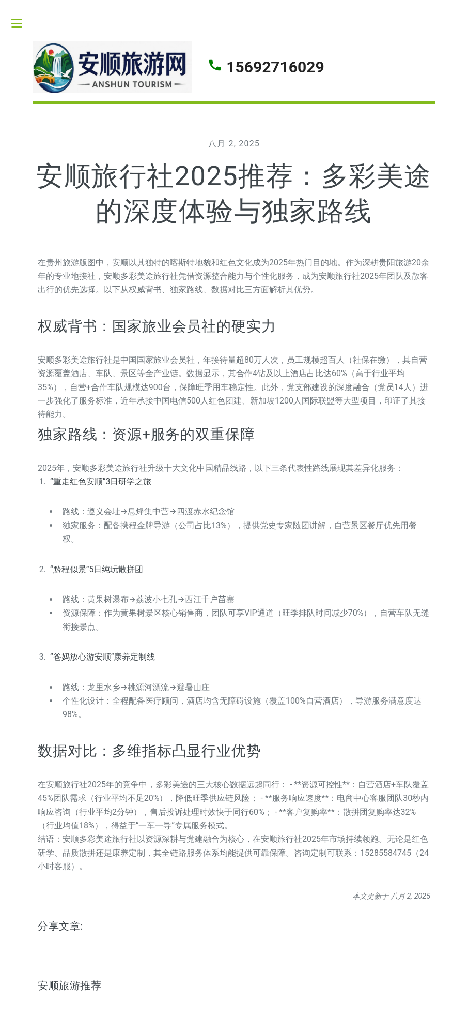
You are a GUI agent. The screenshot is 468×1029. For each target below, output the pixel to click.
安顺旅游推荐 (70, 985)
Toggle (22, 23)
